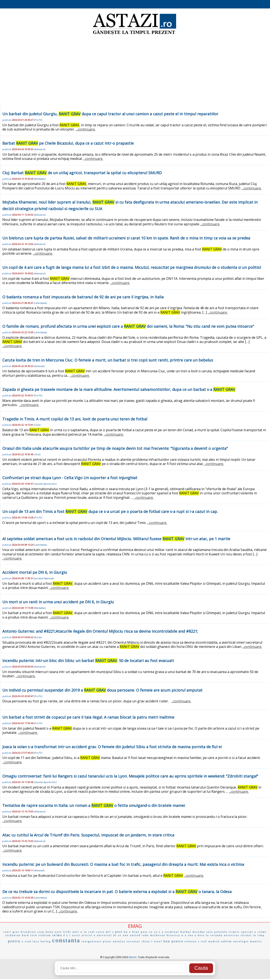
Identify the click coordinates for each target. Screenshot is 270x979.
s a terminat (169, 931)
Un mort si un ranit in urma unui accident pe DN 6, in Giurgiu (58, 601)
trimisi (234, 931)
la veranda (214, 935)
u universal (103, 935)
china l (147, 941)
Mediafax (40, 178)
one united (132, 935)
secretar (133, 941)
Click (37, 424)
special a (248, 931)
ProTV (38, 119)
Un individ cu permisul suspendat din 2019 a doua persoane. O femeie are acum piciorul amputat (102, 690)
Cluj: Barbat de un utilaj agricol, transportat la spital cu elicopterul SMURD (82, 172)
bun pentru (173, 941)
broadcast (28, 931)
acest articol (82, 935)
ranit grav (12, 931)
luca (36, 941)
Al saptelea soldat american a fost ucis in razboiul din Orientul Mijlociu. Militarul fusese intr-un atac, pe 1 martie (116, 538)
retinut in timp (253, 935)
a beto (200, 935)
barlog (46, 941)
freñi (67, 931)
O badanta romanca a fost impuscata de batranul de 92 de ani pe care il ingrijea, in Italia (83, 296)
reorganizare (91, 941)
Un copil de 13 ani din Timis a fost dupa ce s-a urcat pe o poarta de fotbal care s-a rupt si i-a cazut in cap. (110, 511)
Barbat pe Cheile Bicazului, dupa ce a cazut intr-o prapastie (68, 143)
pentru (14, 941)
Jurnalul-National (44, 578)
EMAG (135, 925)
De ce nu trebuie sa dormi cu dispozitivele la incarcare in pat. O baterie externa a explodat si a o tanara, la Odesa (117, 891)
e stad (26, 941)
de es (117, 935)
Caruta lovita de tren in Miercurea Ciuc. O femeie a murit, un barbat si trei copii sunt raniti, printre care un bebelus (107, 360)
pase (144, 931)
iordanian (12, 935)
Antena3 (39, 366)
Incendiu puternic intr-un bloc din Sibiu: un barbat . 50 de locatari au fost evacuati (88, 660)
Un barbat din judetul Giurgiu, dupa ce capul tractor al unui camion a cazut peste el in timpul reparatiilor (110, 113)
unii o (77, 931)
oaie (58, 931)
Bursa (38, 637)
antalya (119, 941)
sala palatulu (217, 931)
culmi (262, 931)
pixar (107, 941)
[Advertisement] (135, 69)
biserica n (175, 935)
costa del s (105, 931)
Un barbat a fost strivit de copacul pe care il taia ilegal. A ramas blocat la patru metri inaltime (88, 717)
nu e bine (132, 931)
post (119, 931)
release (191, 941)
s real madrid (209, 941)
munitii (256, 941)
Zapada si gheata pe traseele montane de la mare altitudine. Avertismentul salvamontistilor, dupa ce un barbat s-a (118, 389)
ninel (158, 941)
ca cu (153, 931)
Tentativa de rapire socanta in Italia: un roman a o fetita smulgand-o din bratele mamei (93, 805)
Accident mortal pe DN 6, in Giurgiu (34, 572)
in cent (89, 931)
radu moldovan (153, 935)
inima (57, 935)
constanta (66, 940)
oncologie (241, 941)
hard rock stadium (36, 935)
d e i (67, 935)
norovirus (231, 935)
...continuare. (86, 129)
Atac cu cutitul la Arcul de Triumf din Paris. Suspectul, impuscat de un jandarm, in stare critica (88, 835)
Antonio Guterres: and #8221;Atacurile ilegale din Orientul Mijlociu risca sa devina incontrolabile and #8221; (100, 631)
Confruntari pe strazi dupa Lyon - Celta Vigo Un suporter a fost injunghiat (69, 477)
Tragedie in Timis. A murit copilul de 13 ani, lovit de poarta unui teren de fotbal (74, 419)
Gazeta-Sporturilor (45, 483)
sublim (226, 941)
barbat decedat (193, 931)
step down (46, 931)
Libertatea (40, 303)
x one (189, 935)
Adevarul (40, 149)
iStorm (132, 957)
